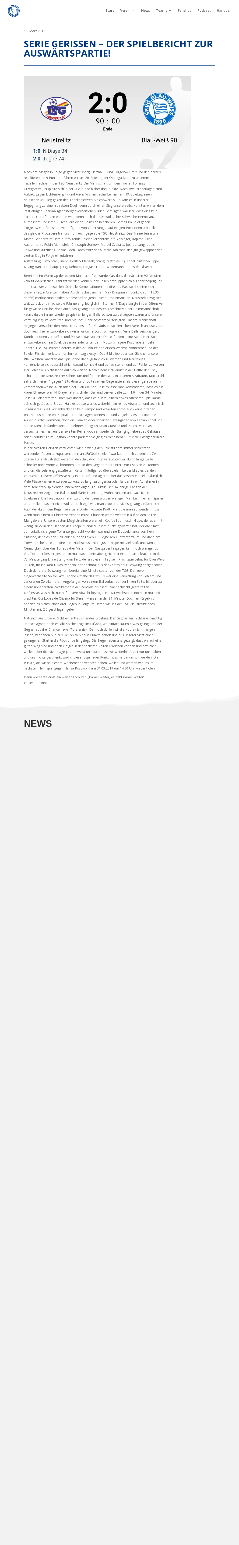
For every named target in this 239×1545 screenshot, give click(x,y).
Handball (224, 11)
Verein (125, 11)
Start (109, 11)
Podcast (204, 11)
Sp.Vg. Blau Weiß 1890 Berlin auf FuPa (52, 1519)
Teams (161, 11)
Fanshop (185, 11)
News (145, 11)
